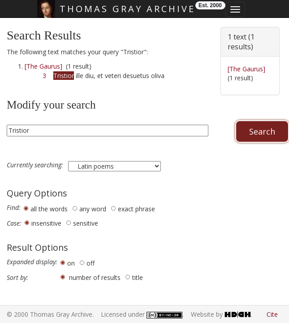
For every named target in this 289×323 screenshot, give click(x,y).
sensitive (85, 223)
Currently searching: (36, 165)
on (71, 263)
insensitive (46, 223)
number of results (95, 277)
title (137, 277)
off (90, 263)
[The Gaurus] (43, 66)
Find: (14, 208)
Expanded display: (32, 262)
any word (92, 209)
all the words (49, 209)
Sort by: (17, 278)
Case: (14, 223)
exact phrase (136, 209)
